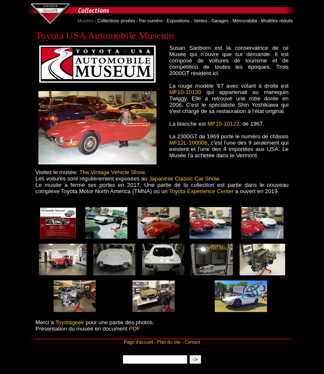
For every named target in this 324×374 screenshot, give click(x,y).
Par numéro (151, 20)
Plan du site (169, 341)
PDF (134, 329)
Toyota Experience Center (201, 191)
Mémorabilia (244, 20)
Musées (85, 20)
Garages (220, 20)
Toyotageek (69, 322)
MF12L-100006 (188, 143)
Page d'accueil (138, 341)
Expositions (178, 20)
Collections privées (116, 20)
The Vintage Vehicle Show (112, 172)
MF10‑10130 (185, 92)
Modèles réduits (277, 20)
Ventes (201, 20)
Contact (192, 341)
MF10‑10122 (224, 124)
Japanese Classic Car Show (184, 178)
